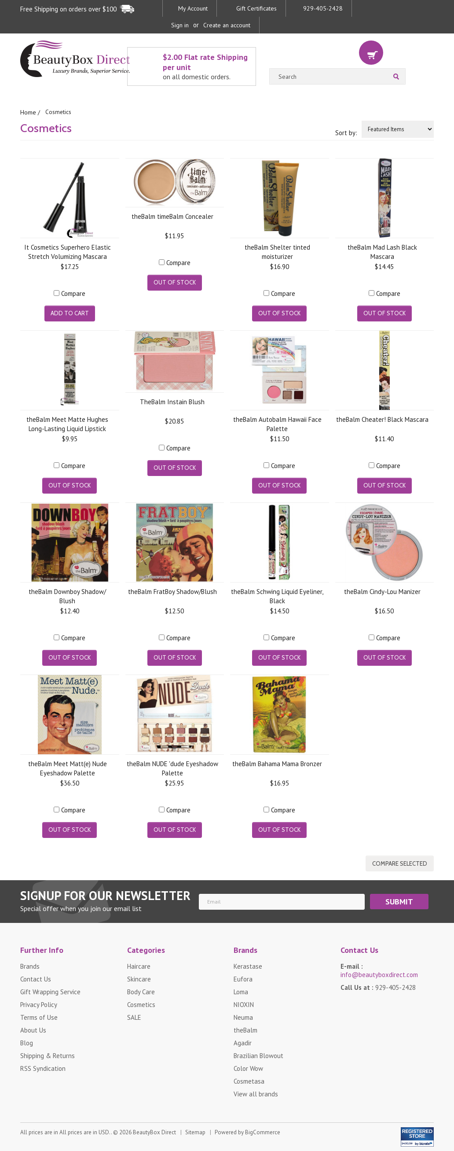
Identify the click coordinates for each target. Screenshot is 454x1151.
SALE (134, 1017)
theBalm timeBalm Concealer (172, 216)
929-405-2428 (323, 8)
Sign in (180, 25)
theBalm (245, 1030)
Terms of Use (39, 1017)
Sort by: (346, 132)
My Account (193, 8)
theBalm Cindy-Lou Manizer (382, 591)
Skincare (139, 978)
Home (27, 112)
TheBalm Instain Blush (172, 401)
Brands (30, 966)
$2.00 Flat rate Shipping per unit (207, 66)
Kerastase (248, 966)
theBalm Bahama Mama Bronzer (277, 763)
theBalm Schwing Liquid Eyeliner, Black (277, 595)
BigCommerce (262, 1138)
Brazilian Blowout (258, 1055)
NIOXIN (244, 1004)
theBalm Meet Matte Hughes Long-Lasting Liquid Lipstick (67, 423)
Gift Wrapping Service (50, 991)
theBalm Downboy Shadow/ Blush (67, 595)
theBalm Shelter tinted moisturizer (277, 251)
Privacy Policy (38, 1004)
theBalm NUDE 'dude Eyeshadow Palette (172, 767)
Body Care (141, 991)
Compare (73, 293)
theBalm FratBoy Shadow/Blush (172, 591)
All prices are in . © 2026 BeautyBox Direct (98, 1138)
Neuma (243, 1017)
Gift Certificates (256, 8)
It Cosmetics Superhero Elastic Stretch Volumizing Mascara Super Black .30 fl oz (67, 251)
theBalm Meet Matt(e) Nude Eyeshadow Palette (67, 767)
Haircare (138, 966)
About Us (33, 1030)
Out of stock (175, 281)
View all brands (256, 1093)
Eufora (243, 978)
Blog (26, 1042)
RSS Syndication (43, 1068)
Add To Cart (70, 312)
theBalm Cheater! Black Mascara (382, 419)
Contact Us (35, 978)
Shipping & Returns (47, 1055)
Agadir (243, 1042)
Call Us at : (378, 987)
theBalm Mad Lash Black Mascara (382, 251)
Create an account (226, 25)
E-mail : (379, 970)
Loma (241, 991)
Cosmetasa (249, 1081)
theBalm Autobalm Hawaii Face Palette (277, 423)
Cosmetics (141, 1004)
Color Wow (248, 1068)
